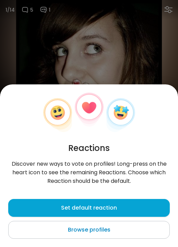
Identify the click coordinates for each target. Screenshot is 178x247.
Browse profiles (89, 230)
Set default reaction (89, 208)
